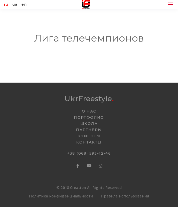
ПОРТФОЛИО (89, 117)
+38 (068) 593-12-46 (89, 153)
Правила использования (125, 196)
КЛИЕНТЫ (89, 136)
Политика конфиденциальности (61, 196)
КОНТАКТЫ (89, 142)
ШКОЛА (89, 123)
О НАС (89, 111)
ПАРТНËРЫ (89, 130)
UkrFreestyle (88, 98)
